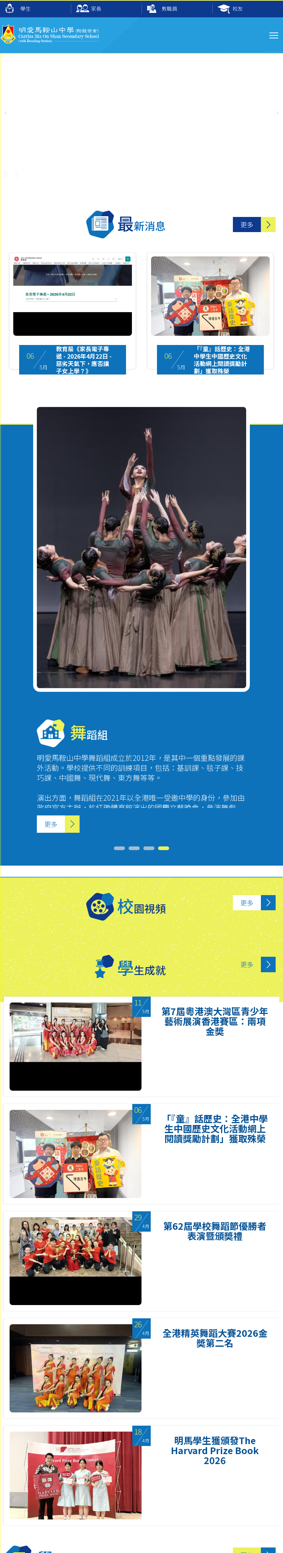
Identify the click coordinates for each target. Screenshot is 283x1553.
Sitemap (34, 1540)
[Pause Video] (5, 170)
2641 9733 (39, 1484)
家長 (88, 9)
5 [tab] (167, 1419)
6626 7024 (53, 1494)
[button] (277, 112)
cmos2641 (173, 1494)
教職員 (162, 9)
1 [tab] (108, 1419)
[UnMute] (16, 170)
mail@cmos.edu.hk (50, 1466)
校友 (230, 9)
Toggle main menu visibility (274, 34)
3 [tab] (137, 1419)
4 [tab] (152, 1419)
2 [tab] (123, 1419)
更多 (247, 224)
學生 (18, 8)
